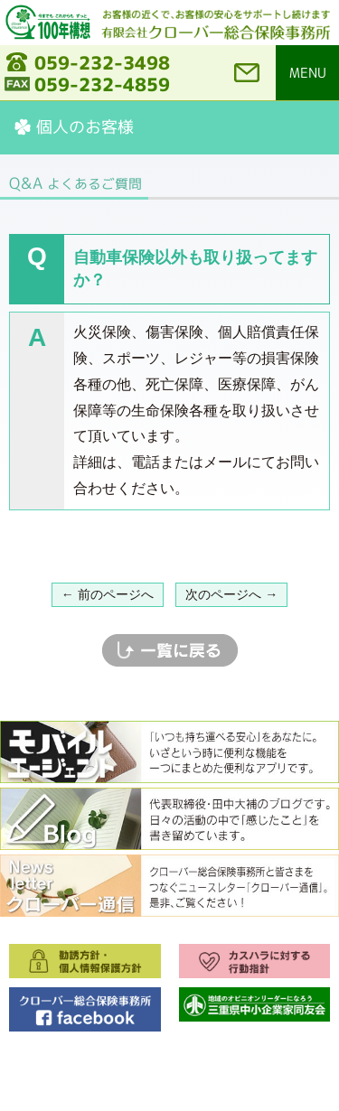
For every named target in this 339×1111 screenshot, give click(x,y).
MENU (307, 72)
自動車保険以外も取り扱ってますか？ (195, 268)
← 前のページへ (107, 594)
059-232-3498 (102, 62)
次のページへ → (231, 594)
